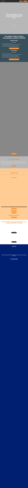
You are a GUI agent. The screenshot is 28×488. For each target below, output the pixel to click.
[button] (21, 1)
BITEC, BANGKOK (3, 1)
